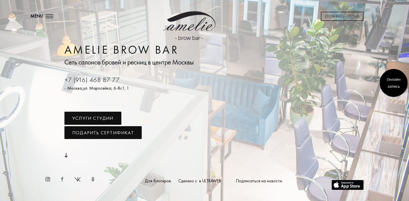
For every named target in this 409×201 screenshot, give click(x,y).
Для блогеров (158, 181)
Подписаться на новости (259, 181)
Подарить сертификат (103, 133)
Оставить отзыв (342, 16)
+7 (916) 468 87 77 (92, 79)
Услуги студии (93, 118)
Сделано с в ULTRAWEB (199, 181)
